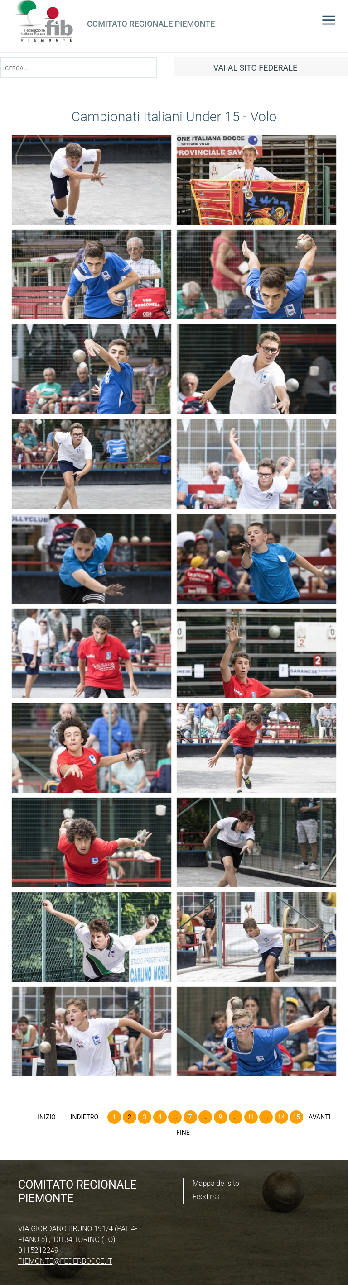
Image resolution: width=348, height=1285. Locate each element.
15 (296, 1117)
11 (251, 1117)
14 (281, 1117)
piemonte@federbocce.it (65, 1261)
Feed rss (206, 1196)
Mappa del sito (216, 1183)
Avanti (319, 1117)
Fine (183, 1132)
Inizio (46, 1117)
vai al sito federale (255, 67)
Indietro (85, 1117)
